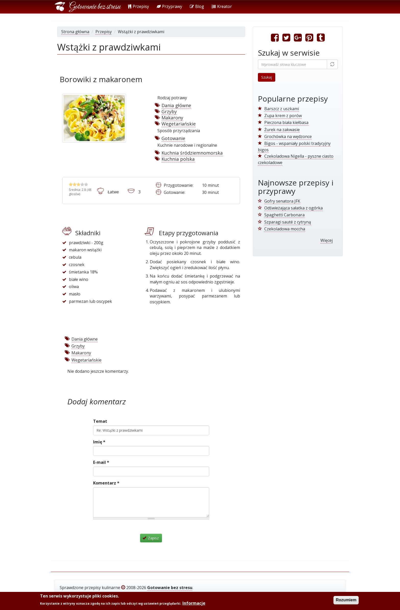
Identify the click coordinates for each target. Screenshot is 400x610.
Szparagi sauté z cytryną (287, 222)
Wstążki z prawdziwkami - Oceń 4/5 (82, 184)
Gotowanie (173, 138)
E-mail (101, 462)
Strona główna (75, 31)
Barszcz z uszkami (281, 108)
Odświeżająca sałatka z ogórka (293, 208)
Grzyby (169, 111)
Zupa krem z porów (283, 115)
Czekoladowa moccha (284, 229)
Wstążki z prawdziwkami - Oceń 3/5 (78, 184)
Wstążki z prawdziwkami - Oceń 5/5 (86, 184)
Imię (99, 442)
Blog (197, 6)
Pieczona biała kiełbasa (286, 122)
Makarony (172, 118)
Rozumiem (346, 600)
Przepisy (138, 6)
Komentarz (106, 483)
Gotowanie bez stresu (94, 7)
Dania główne (176, 105)
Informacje (193, 603)
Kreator (222, 6)
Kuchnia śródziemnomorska (192, 153)
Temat (100, 421)
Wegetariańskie (178, 124)
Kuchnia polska (178, 159)
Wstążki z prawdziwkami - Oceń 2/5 (75, 184)
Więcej (326, 240)
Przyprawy (169, 6)
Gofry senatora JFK (282, 201)
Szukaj (266, 77)
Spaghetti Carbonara (284, 215)
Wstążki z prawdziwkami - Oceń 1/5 (71, 184)
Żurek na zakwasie (282, 129)
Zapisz (151, 538)
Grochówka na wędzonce (288, 136)
